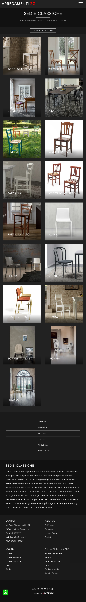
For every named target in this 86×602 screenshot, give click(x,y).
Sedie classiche (59, 21)
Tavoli (8, 565)
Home (22, 21)
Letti (47, 565)
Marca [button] (42, 422)
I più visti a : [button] (43, 451)
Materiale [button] (43, 433)
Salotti (48, 557)
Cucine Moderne (13, 557)
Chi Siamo (49, 525)
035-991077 (15, 533)
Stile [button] (42, 439)
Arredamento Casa (34, 21)
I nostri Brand (51, 533)
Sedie (48, 21)
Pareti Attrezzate (52, 561)
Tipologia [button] (43, 445)
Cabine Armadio (52, 569)
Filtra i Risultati (43, 30)
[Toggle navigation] (80, 4)
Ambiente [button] (42, 427)
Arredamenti (19, 4)
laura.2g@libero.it (18, 537)
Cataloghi (49, 529)
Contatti (48, 537)
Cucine (9, 553)
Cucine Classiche (13, 561)
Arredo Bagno (51, 573)
